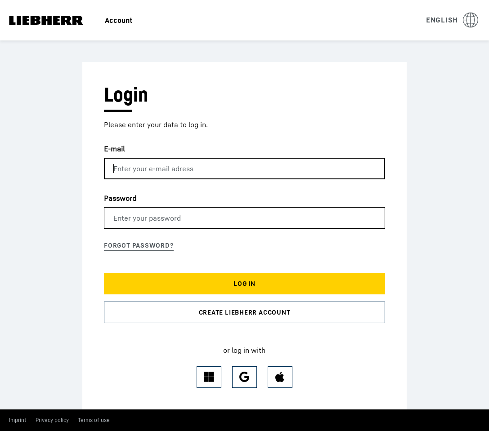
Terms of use (94, 420)
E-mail (114, 148)
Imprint (18, 420)
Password (120, 198)
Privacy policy (52, 420)
